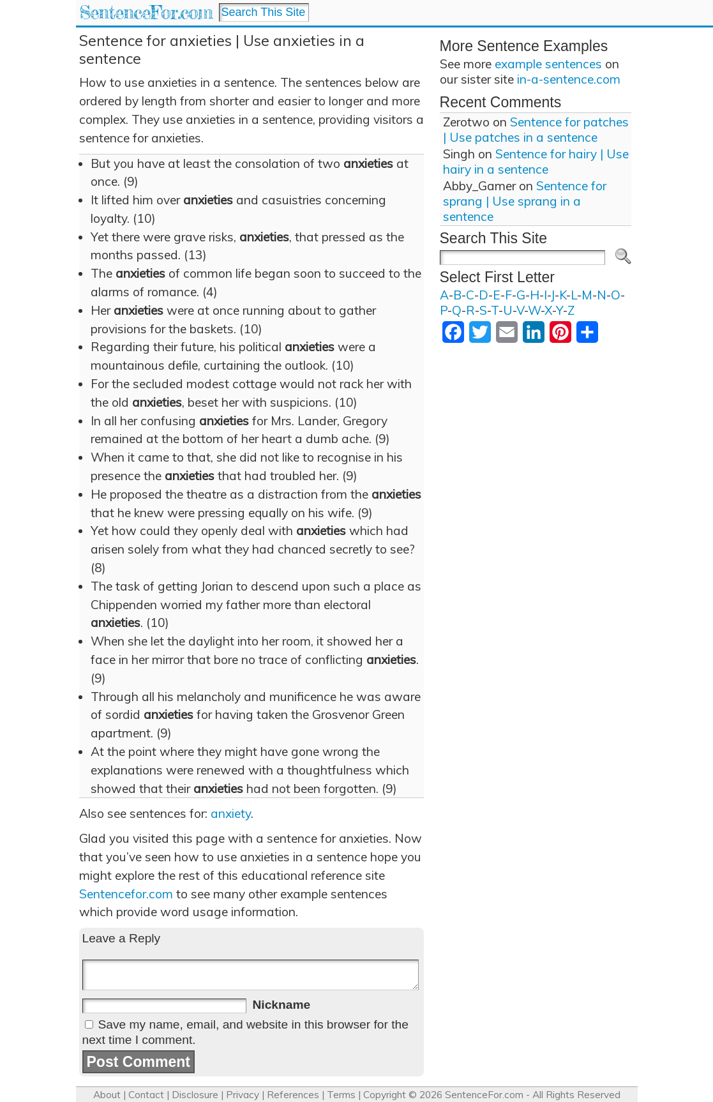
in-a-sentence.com (568, 79)
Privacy (242, 1095)
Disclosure (195, 1095)
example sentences (548, 64)
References (293, 1095)
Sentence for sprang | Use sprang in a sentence (524, 201)
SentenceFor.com (146, 12)
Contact (146, 1095)
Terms (341, 1095)
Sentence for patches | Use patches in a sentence (536, 129)
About (107, 1095)
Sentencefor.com (126, 894)
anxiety (231, 813)
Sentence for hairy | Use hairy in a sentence (536, 161)
